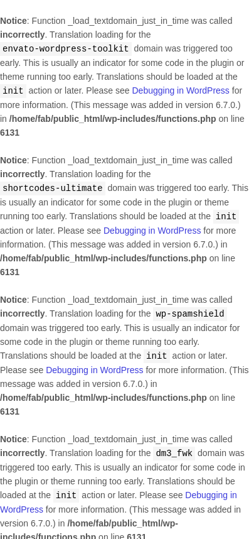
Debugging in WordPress (180, 90)
